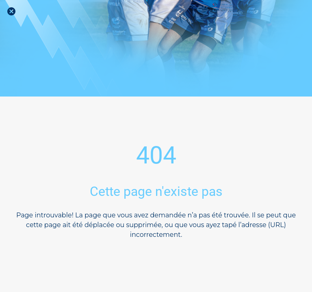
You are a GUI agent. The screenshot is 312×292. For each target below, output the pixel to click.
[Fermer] (11, 11)
